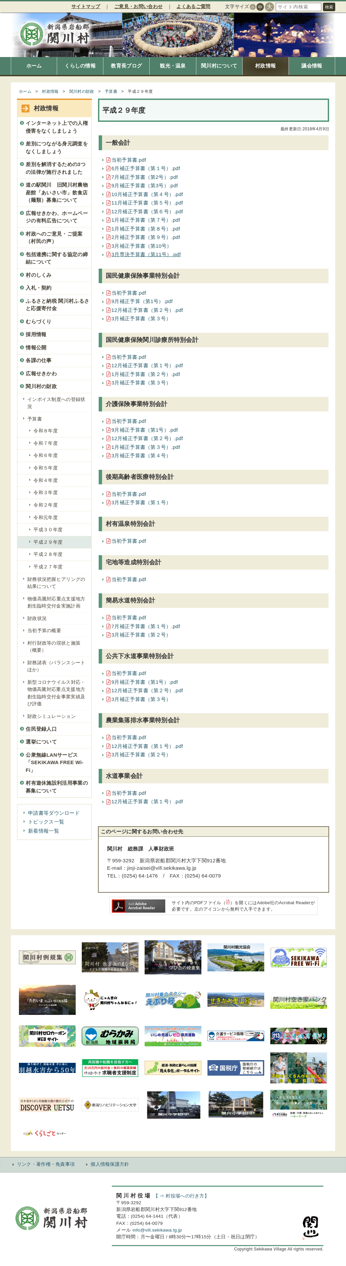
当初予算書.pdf (129, 160)
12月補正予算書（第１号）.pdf (147, 365)
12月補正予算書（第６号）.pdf (147, 211)
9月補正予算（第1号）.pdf (142, 301)
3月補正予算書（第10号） (142, 246)
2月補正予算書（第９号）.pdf (146, 237)
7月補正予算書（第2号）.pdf (145, 177)
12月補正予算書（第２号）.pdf (147, 310)
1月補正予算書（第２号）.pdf (146, 374)
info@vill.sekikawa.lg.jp (157, 1230)
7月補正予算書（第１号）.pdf (146, 626)
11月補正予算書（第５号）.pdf (147, 203)
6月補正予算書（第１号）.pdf (146, 168)
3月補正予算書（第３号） (141, 318)
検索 (329, 7)
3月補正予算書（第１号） (141, 502)
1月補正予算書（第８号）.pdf (146, 229)
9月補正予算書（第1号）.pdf (145, 430)
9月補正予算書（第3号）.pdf (145, 185)
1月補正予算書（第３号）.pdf (146, 447)
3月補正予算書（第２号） (141, 635)
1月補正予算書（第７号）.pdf (146, 220)
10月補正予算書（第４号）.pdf (147, 194)
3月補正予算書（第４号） (141, 455)
